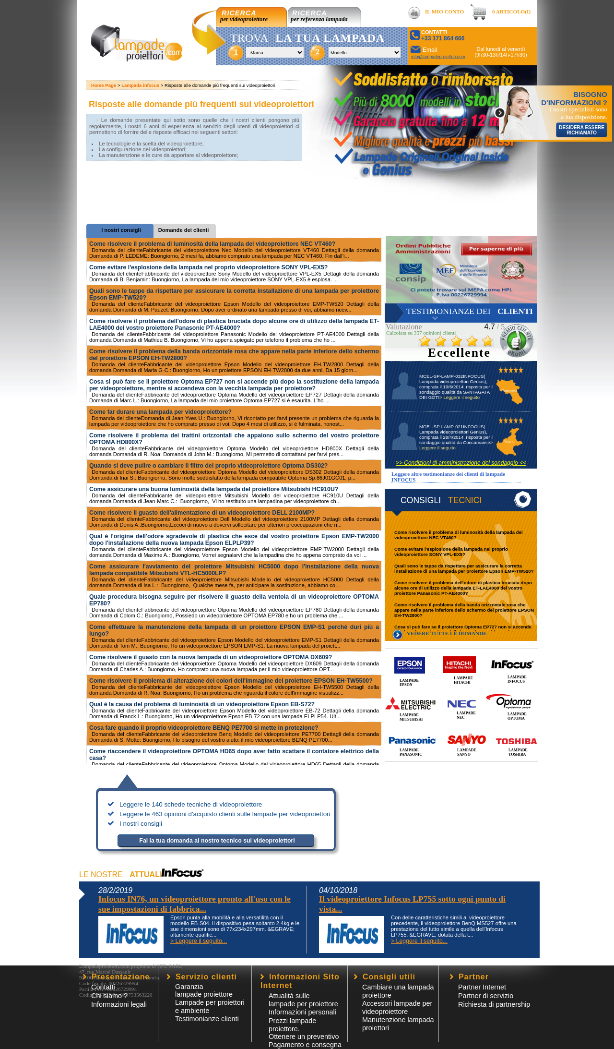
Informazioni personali (302, 1012)
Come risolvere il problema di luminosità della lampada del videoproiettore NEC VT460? (212, 244)
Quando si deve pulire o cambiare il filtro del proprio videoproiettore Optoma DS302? (208, 465)
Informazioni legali (119, 1004)
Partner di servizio (485, 996)
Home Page (103, 85)
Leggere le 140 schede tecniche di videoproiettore (190, 804)
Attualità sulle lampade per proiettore (303, 1000)
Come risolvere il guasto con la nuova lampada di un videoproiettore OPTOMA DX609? (210, 657)
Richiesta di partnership (494, 1004)
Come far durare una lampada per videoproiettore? (160, 412)
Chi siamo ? (109, 996)
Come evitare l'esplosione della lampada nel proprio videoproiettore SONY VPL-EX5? (451, 551)
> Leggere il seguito (459, 397)
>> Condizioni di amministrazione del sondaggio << (461, 462)
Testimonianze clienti (207, 1019)
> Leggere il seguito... (198, 941)
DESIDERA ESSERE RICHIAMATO (581, 130)
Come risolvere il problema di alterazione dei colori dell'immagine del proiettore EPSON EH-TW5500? (231, 680)
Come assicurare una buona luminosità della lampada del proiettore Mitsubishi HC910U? (213, 489)
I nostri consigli (140, 823)
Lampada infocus (140, 85)
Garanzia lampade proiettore (204, 990)
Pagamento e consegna (305, 1045)
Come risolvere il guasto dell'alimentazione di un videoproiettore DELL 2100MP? (202, 512)
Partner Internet (482, 987)
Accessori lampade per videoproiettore (397, 1007)
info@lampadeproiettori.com (438, 56)
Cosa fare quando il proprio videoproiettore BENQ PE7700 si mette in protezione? (204, 727)
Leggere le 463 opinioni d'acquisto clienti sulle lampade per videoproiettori (225, 814)
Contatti (103, 987)
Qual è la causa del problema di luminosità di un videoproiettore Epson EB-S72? (202, 704)
